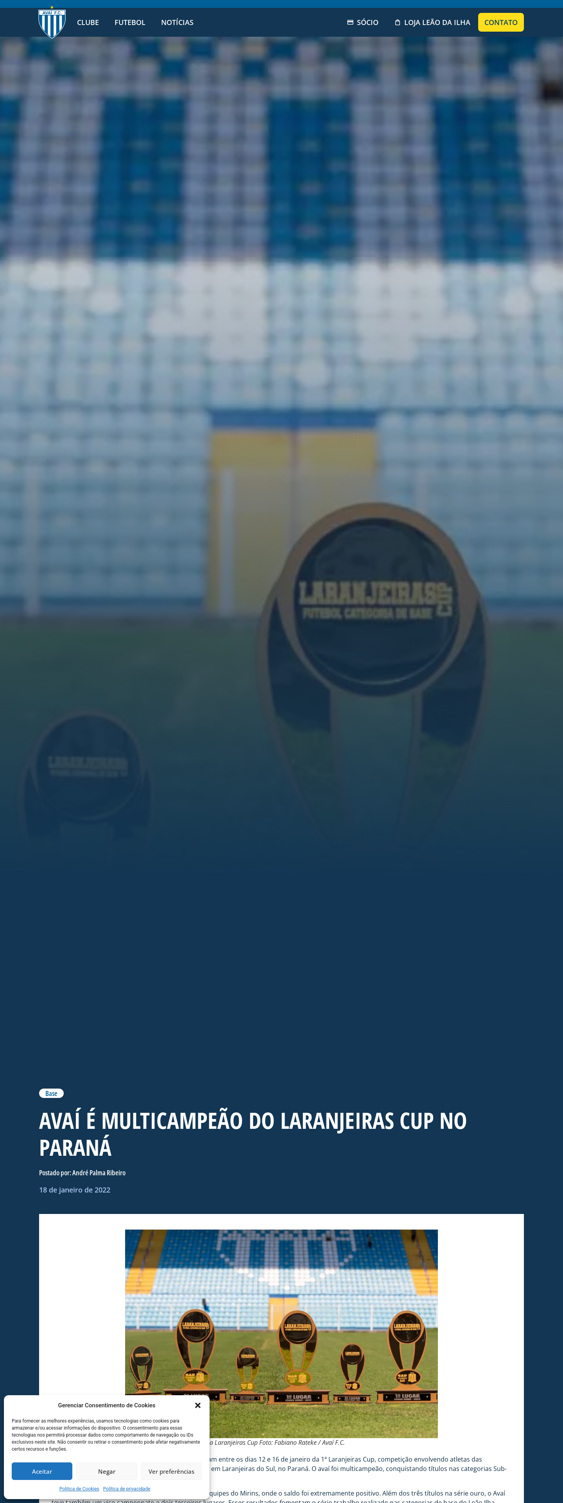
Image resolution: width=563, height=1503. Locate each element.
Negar (106, 1471)
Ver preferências (171, 1471)
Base (51, 1093)
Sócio (362, 22)
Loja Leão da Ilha (432, 22)
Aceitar (42, 1471)
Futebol (130, 22)
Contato (501, 22)
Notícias (177, 22)
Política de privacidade (127, 1489)
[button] (198, 1405)
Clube (88, 22)
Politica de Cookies (79, 1489)
